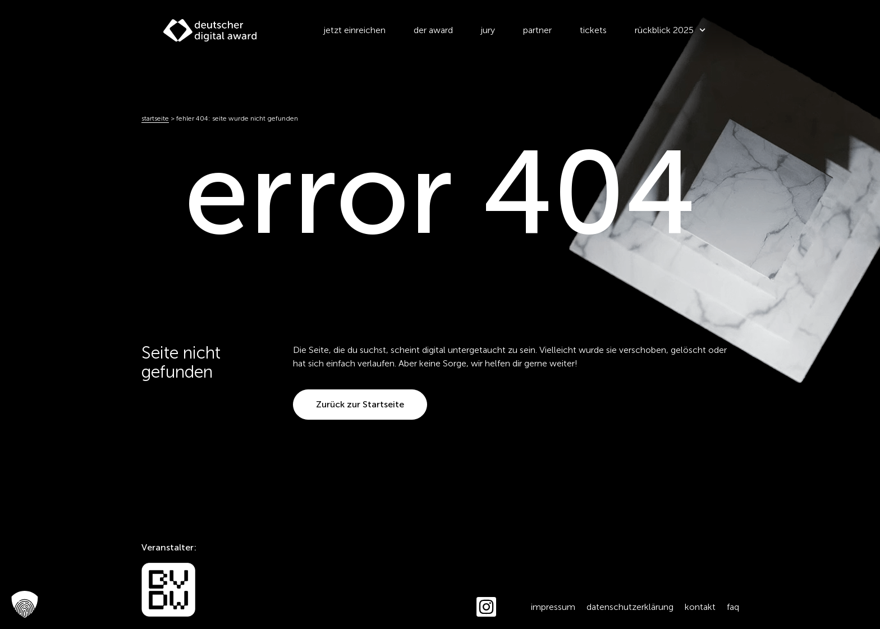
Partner (537, 30)
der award (433, 30)
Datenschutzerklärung (629, 607)
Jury (488, 30)
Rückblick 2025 (670, 30)
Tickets (593, 30)
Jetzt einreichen (355, 30)
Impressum (553, 607)
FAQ (733, 607)
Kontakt (700, 607)
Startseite (155, 118)
